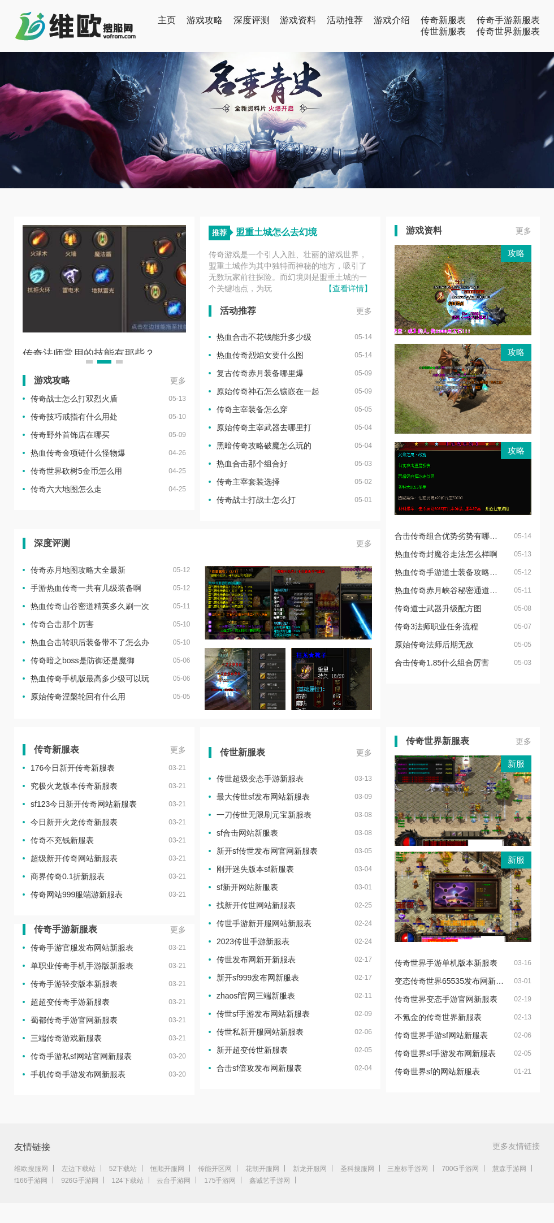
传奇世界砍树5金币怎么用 (76, 471)
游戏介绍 (392, 20)
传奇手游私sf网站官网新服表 (81, 1056)
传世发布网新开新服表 (256, 959)
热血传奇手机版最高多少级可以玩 (90, 678)
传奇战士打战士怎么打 (256, 499)
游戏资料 (298, 20)
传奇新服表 (443, 20)
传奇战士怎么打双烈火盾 (74, 398)
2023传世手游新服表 (253, 941)
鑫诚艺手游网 (269, 1181)
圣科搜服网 (357, 1169)
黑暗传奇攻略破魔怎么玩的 (264, 445)
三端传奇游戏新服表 (66, 1038)
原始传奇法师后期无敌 (434, 644)
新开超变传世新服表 (252, 1050)
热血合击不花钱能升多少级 (264, 337)
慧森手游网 (509, 1169)
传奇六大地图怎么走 (66, 489)
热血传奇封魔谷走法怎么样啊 (446, 554)
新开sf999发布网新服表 (258, 977)
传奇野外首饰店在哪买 (70, 434)
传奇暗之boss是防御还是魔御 (83, 660)
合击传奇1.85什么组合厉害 (442, 662)
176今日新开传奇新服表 (73, 767)
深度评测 (251, 20)
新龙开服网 (310, 1169)
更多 (178, 380)
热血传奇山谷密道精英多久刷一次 (90, 606)
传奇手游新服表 (508, 20)
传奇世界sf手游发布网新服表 (445, 1053)
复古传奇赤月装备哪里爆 (260, 373)
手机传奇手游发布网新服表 (78, 1074)
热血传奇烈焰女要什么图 (260, 355)
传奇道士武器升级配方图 (438, 608)
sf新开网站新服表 (247, 887)
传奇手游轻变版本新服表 (74, 983)
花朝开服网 (262, 1169)
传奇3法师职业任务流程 (436, 626)
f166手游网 (30, 1181)
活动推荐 (345, 20)
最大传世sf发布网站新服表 (263, 796)
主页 (167, 20)
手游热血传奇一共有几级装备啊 (86, 588)
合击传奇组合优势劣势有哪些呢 (449, 536)
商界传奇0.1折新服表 (68, 876)
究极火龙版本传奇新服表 (74, 785)
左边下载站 (79, 1169)
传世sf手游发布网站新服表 (263, 1013)
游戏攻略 (205, 20)
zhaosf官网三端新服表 (256, 995)
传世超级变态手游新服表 (260, 778)
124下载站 (128, 1181)
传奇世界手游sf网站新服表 (441, 1035)
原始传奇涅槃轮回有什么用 (78, 696)
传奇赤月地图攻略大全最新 (78, 569)
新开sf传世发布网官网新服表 (267, 850)
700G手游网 (460, 1169)
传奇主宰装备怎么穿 (252, 409)
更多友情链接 (516, 1146)
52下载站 (123, 1169)
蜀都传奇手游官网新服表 (74, 1020)
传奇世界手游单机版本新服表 (446, 962)
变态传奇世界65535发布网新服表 (449, 981)
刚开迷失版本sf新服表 (255, 869)
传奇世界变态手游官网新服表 (446, 999)
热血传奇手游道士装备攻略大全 (449, 572)
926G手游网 (79, 1181)
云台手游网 (174, 1181)
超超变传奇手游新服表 (70, 1001)
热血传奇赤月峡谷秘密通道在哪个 (449, 590)
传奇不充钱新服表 (62, 840)
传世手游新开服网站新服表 (264, 923)
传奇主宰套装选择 (248, 481)
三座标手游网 (407, 1169)
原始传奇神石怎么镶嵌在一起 (268, 391)
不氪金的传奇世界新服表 (438, 1017)
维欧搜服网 (31, 1169)
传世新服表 (443, 31)
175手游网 (220, 1181)
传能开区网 (215, 1169)
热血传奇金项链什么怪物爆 (78, 452)
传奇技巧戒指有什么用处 (74, 416)
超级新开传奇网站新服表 (74, 858)
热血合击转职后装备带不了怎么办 (90, 642)
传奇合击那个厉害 (62, 624)
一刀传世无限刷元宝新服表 (264, 814)
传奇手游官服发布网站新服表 (82, 947)
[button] (89, 362)
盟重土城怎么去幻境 (276, 232)
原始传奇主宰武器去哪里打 (264, 427)
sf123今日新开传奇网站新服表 (84, 804)
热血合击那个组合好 (252, 463)
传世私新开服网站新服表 (260, 1031)
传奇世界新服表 (508, 31)
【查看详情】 (348, 288)
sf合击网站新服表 (247, 832)
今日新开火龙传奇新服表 (74, 822)
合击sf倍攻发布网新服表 (259, 1068)
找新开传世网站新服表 (256, 905)
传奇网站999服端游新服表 (77, 894)
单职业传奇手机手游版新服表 (82, 965)
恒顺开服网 (167, 1169)
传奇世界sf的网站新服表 (437, 1071)
